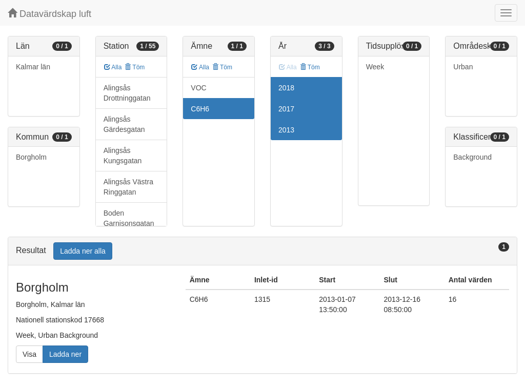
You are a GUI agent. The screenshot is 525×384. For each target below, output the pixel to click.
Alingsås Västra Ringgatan (128, 187)
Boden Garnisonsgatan (129, 218)
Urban (463, 67)
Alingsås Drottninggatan (127, 93)
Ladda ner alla (83, 251)
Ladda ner (65, 354)
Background (472, 157)
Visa (29, 354)
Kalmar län (33, 67)
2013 (286, 130)
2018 (286, 88)
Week (375, 67)
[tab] (262, 251)
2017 (286, 109)
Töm (135, 67)
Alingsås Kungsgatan (123, 155)
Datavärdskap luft (49, 13)
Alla (113, 67)
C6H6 (200, 109)
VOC (198, 88)
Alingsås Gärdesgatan (124, 124)
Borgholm (31, 157)
